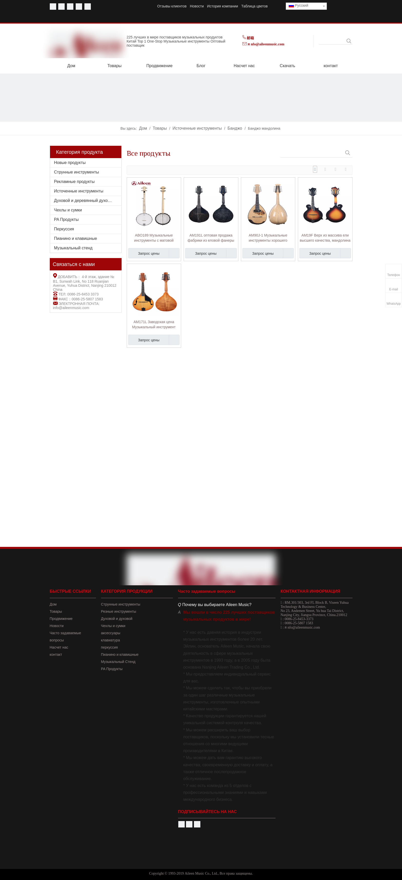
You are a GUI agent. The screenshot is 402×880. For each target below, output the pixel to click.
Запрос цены (144, 253)
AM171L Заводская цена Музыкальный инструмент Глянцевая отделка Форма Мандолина (154, 325)
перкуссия (109, 647)
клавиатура (110, 640)
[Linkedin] (79, 6)
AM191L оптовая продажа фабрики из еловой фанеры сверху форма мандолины (211, 238)
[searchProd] (332, 41)
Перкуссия (64, 229)
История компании (222, 6)
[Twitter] (70, 6)
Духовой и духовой (117, 619)
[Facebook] (53, 6)
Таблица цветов (254, 6)
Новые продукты (70, 162)
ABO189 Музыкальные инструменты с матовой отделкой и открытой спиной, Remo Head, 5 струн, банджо (154, 238)
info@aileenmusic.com (71, 308)
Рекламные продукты (74, 181)
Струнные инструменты (76, 172)
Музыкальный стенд (73, 248)
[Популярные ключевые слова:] (349, 41)
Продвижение (61, 619)
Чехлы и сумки (68, 210)
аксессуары (110, 633)
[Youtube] (61, 6)
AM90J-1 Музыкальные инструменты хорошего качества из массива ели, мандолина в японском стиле (268, 238)
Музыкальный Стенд (118, 662)
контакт (56, 654)
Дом (53, 604)
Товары (56, 611)
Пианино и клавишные (75, 238)
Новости (197, 6)
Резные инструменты (118, 611)
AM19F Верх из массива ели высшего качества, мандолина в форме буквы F (325, 238)
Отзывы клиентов (172, 6)
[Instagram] (87, 6)
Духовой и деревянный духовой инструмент (87, 200)
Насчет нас (59, 647)
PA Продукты (66, 219)
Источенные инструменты (78, 191)
